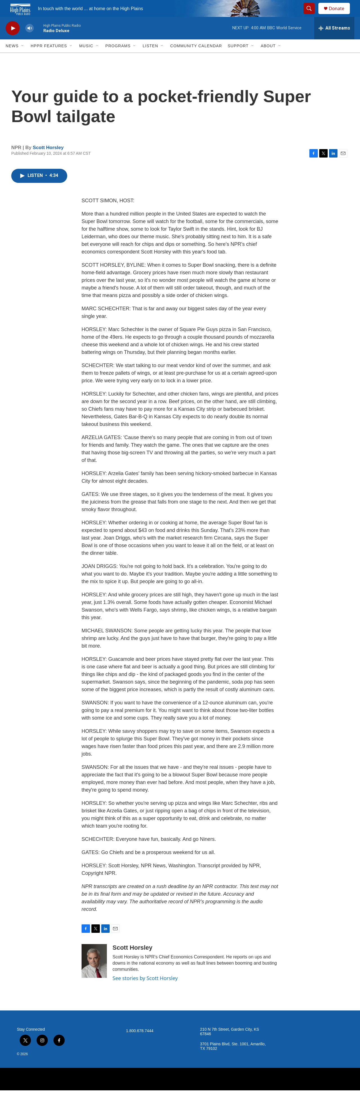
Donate (340, 15)
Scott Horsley (48, 160)
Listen (150, 58)
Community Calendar (196, 58)
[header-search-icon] (311, 15)
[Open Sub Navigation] (23, 58)
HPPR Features (49, 58)
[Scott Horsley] (94, 973)
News (12, 58)
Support (238, 58)
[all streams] (334, 41)
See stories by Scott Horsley (145, 990)
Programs (118, 58)
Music (86, 58)
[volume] (29, 41)
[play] (12, 41)
